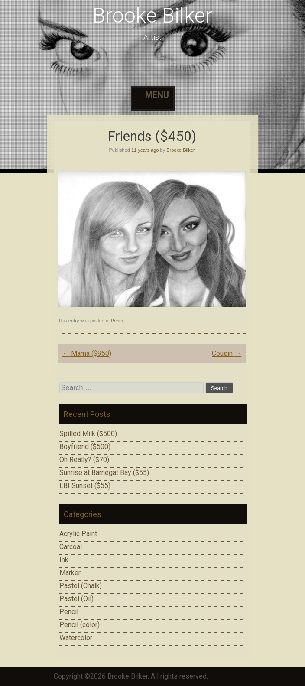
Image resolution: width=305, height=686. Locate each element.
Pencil (117, 320)
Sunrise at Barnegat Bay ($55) (104, 472)
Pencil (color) (79, 625)
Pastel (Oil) (76, 599)
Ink (63, 560)
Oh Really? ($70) (84, 459)
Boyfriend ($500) (84, 446)
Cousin (226, 353)
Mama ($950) (86, 353)
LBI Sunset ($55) (84, 485)
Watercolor (75, 638)
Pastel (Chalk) (80, 586)
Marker (70, 573)
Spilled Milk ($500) (88, 433)
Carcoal (70, 547)
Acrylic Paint (78, 534)
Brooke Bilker (152, 15)
